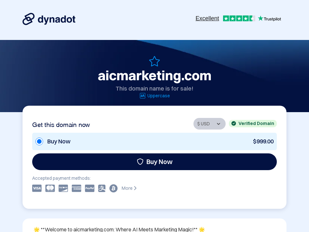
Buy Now (155, 162)
